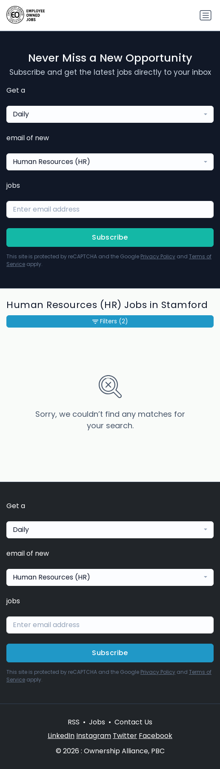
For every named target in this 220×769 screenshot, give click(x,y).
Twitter (125, 736)
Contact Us (133, 722)
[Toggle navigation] (205, 15)
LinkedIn (61, 736)
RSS (74, 722)
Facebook (155, 736)
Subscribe (110, 237)
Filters (110, 321)
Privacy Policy (157, 256)
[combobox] (110, 114)
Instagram (93, 736)
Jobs (97, 722)
